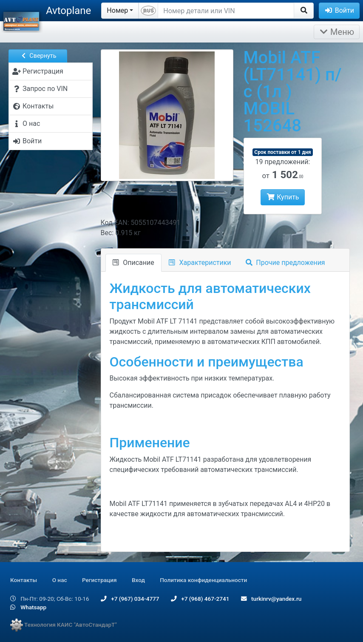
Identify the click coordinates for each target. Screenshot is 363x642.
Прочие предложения (285, 263)
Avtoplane (68, 11)
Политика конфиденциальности (203, 580)
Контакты (23, 580)
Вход (138, 580)
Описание (133, 263)
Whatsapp (28, 607)
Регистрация (99, 580)
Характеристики (200, 263)
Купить (282, 197)
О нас (59, 580)
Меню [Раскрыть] (336, 32)
